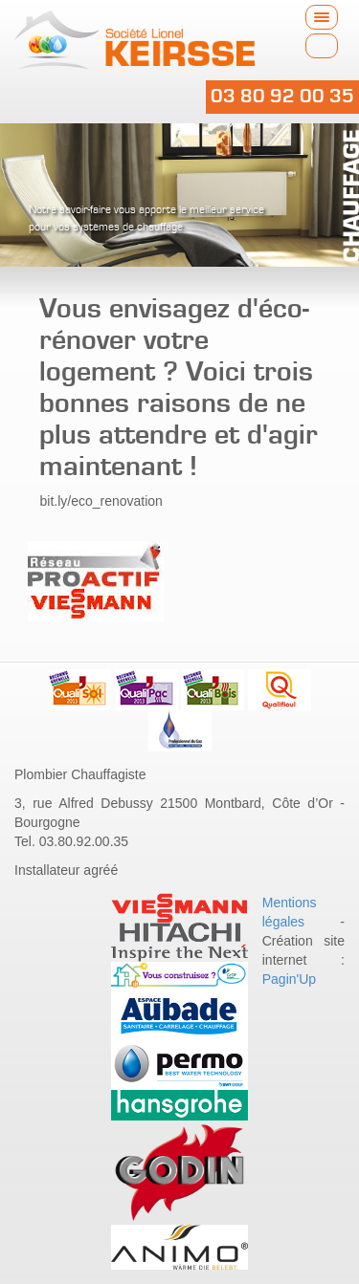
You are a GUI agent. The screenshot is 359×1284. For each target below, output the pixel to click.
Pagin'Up (289, 979)
